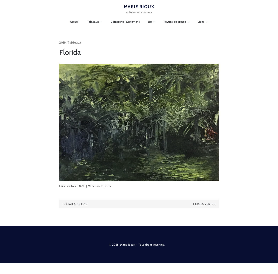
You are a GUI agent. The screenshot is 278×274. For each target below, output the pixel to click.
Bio (152, 21)
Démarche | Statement (125, 21)
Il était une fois (75, 204)
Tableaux (95, 21)
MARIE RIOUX (139, 6)
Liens (203, 21)
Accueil (74, 21)
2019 (62, 42)
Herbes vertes (204, 204)
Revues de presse (176, 21)
